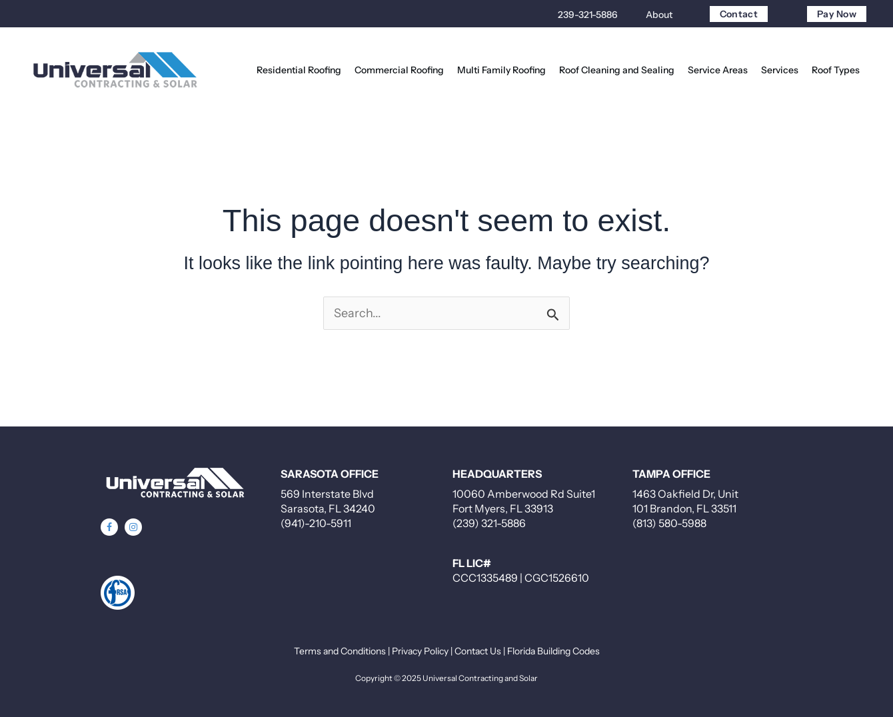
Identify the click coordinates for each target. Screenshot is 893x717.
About (659, 15)
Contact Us (477, 651)
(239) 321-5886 (489, 523)
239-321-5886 (588, 15)
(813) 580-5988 (669, 523)
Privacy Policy (420, 651)
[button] (109, 527)
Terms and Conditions (340, 651)
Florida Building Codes (553, 651)
